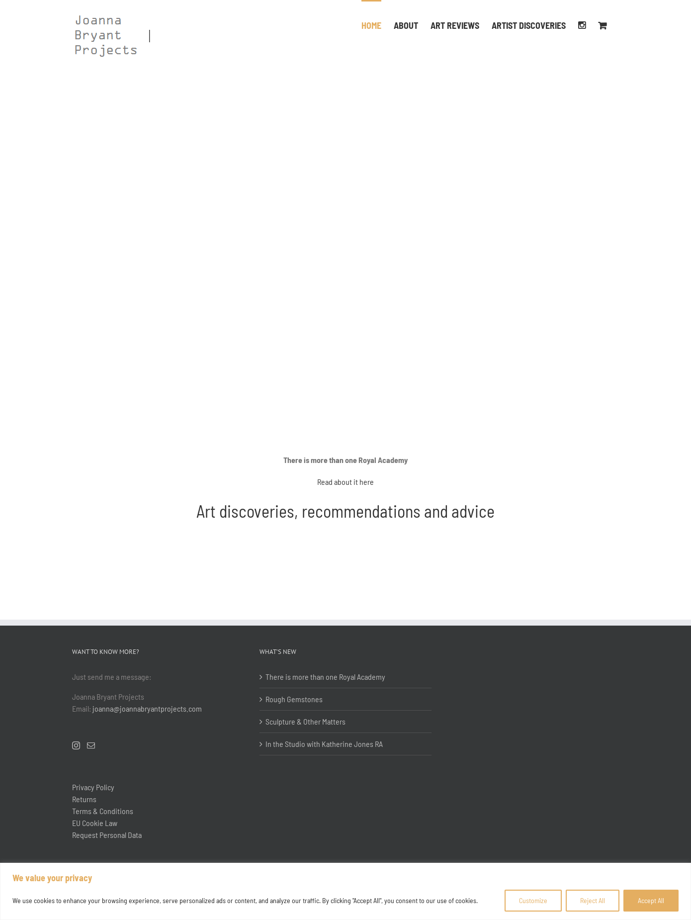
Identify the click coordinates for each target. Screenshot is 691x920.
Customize (533, 900)
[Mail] (91, 745)
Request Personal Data (107, 834)
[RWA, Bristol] (345, 66)
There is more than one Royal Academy (325, 676)
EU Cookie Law (94, 823)
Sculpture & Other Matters (305, 721)
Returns (84, 799)
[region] (345, 891)
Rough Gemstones (294, 699)
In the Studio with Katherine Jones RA (324, 743)
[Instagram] (76, 745)
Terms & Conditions (102, 811)
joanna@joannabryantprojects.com (147, 708)
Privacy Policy (93, 787)
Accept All (651, 900)
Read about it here (345, 481)
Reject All (592, 900)
